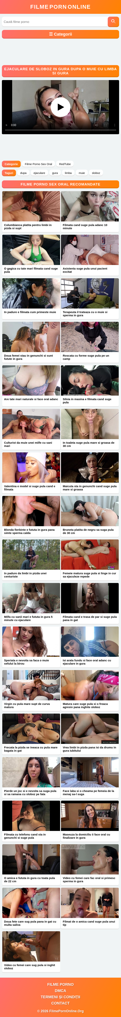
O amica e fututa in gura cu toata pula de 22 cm (29, 879)
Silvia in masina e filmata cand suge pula (87, 400)
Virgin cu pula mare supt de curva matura (27, 705)
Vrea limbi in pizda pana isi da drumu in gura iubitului (89, 749)
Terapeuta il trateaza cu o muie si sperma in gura (85, 313)
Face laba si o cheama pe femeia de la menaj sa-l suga (88, 792)
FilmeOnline (60, 7)
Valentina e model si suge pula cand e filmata (29, 488)
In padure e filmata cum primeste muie (30, 312)
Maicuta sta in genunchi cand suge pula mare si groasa (90, 488)
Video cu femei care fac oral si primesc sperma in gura (89, 879)
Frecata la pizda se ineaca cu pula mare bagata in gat (31, 749)
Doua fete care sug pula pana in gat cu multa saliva (30, 923)
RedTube (65, 164)
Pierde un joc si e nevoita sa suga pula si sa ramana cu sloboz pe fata (30, 792)
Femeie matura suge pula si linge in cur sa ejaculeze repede (89, 575)
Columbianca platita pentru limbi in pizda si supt (28, 226)
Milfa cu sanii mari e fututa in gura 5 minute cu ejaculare (28, 618)
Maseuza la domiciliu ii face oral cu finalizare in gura (86, 836)
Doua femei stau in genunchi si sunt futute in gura (28, 357)
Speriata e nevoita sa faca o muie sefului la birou (26, 662)
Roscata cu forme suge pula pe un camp (86, 357)
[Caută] (113, 22)
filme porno (60, 984)
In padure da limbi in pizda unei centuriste (25, 575)
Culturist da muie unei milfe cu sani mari (28, 444)
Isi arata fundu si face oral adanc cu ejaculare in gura (87, 662)
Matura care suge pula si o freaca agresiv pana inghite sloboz (85, 705)
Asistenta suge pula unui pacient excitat (85, 270)
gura (55, 173)
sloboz (96, 173)
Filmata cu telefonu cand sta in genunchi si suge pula (25, 836)
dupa (23, 173)
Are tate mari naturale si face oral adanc (31, 399)
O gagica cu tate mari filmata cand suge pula (31, 270)
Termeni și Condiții (60, 997)
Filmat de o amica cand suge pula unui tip (89, 923)
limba (68, 173)
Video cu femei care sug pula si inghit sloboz (29, 966)
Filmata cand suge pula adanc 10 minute (85, 226)
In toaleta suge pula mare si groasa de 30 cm (89, 444)
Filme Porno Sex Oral (38, 164)
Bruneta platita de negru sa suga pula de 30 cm (88, 531)
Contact (60, 1003)
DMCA (60, 991)
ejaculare (39, 173)
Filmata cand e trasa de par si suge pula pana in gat (90, 618)
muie (82, 173)
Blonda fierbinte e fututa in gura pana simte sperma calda (29, 531)
